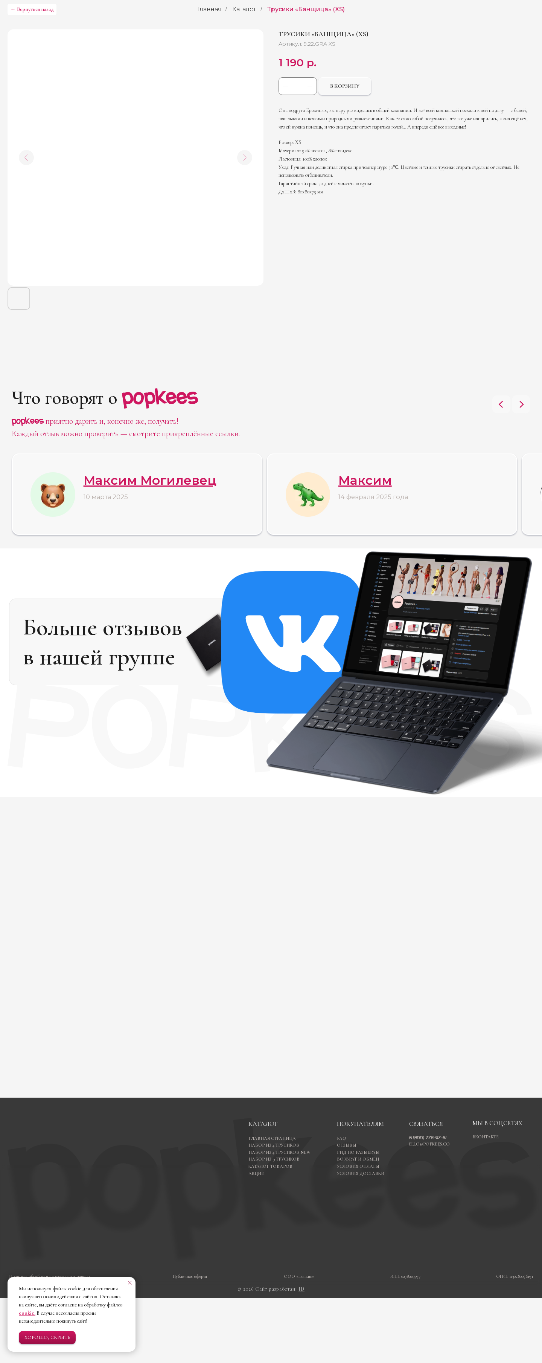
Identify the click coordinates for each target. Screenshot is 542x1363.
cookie (26, 1313)
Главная (209, 9)
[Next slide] (521, 404)
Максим (365, 480)
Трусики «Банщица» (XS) (306, 9)
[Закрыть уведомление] (130, 1282)
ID (301, 1354)
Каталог (244, 9)
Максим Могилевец (150, 480)
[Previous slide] (501, 404)
